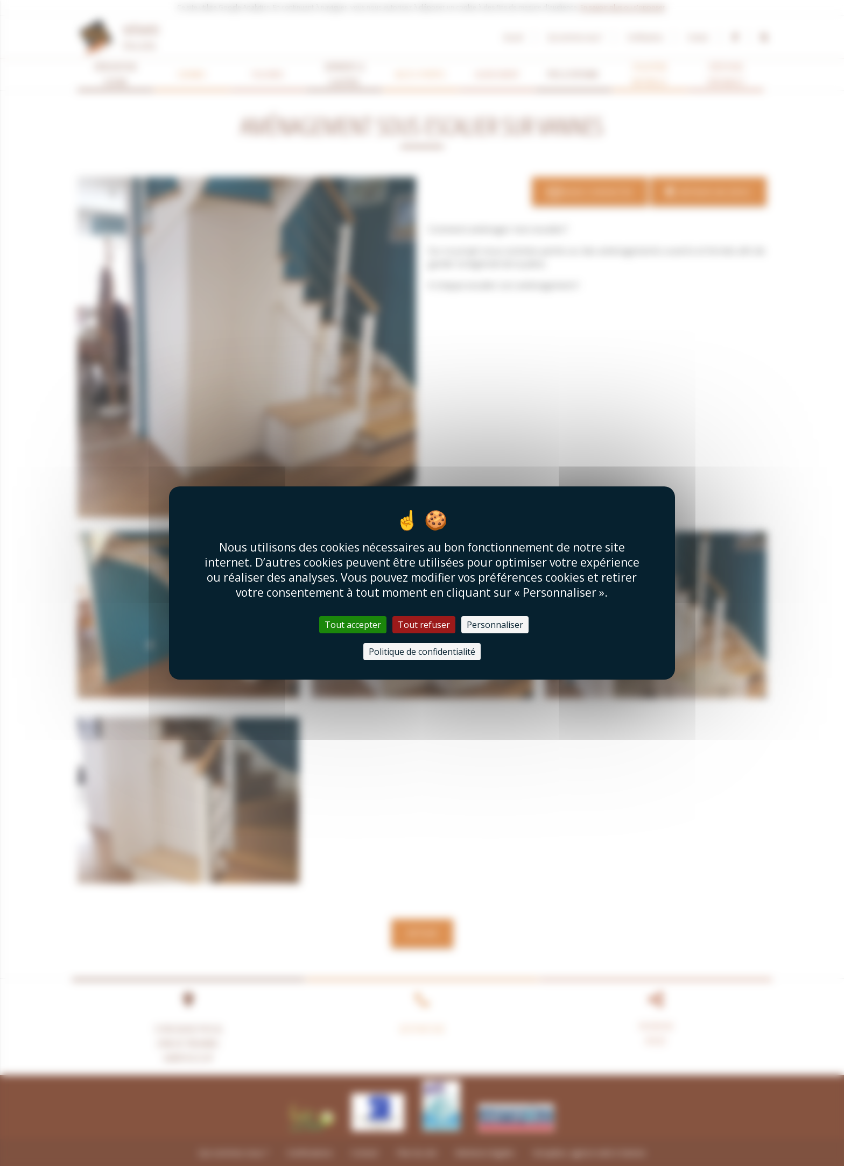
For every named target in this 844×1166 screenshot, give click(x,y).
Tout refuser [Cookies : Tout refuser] (424, 625)
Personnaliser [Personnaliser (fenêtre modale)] (495, 625)
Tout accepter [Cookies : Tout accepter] (353, 625)
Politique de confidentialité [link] (422, 652)
